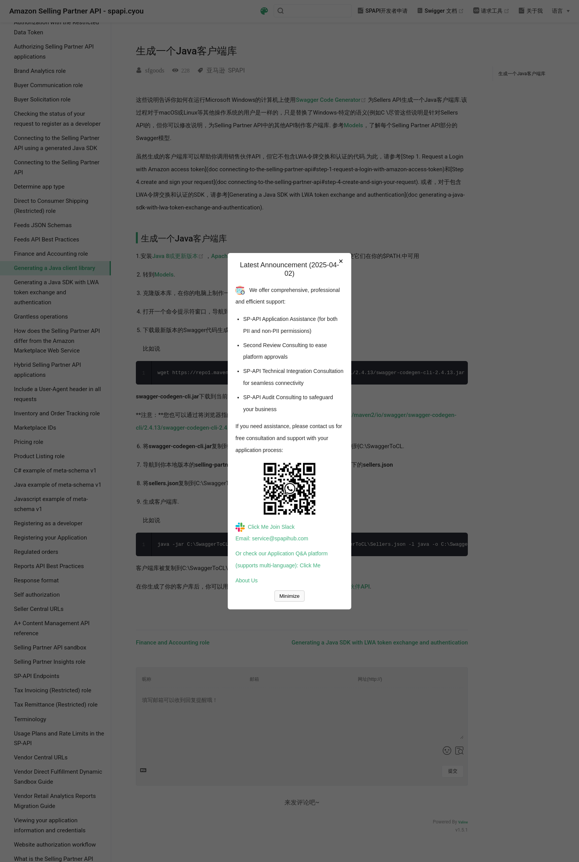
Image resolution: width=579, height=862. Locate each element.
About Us (246, 580)
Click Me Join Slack (265, 527)
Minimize (289, 596)
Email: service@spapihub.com (271, 538)
